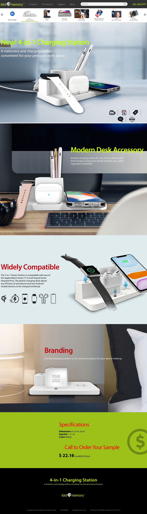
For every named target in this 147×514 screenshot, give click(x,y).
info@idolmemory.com (79, 510)
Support (61, 4)
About (72, 4)
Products (33, 4)
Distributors (47, 4)
